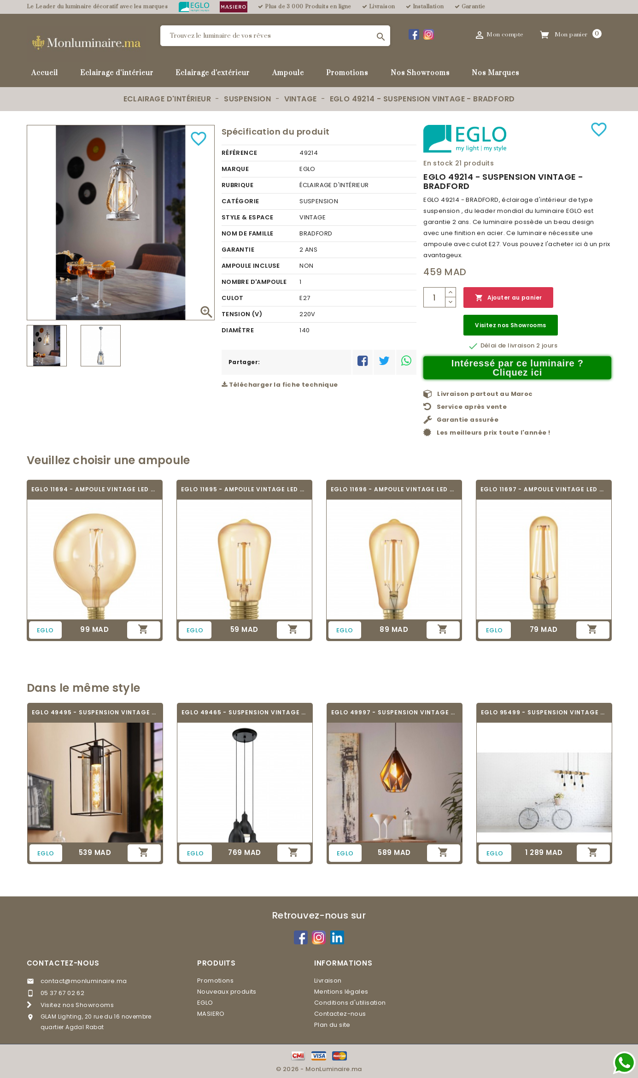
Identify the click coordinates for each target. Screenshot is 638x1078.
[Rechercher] (275, 35)
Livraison (328, 980)
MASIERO (211, 1013)
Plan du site (332, 1024)
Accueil (44, 73)
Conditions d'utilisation (350, 1002)
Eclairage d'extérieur (213, 73)
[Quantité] (434, 297)
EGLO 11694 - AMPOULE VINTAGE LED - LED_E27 (94, 489)
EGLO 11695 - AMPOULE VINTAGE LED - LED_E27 (244, 489)
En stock (438, 163)
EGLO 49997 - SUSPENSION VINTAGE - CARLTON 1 (394, 712)
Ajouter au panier (508, 298)
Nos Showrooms (420, 73)
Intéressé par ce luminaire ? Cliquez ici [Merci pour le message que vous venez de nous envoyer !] (517, 367)
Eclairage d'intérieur (116, 73)
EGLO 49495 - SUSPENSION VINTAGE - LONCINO (95, 712)
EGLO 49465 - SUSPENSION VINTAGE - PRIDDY (244, 712)
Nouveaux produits (227, 991)
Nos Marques (495, 73)
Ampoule (288, 73)
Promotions (347, 73)
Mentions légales (341, 991)
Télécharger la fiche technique (280, 384)
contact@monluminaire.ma (84, 981)
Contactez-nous (63, 963)
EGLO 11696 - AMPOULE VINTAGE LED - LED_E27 (394, 489)
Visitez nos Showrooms (510, 325)
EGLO (205, 1002)
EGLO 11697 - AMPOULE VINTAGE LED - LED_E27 (543, 489)
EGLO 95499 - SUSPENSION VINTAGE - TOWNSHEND (544, 712)
